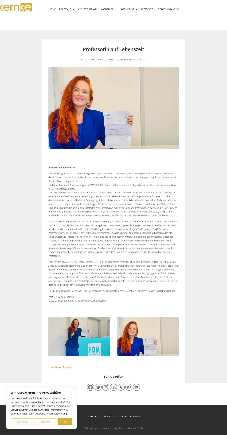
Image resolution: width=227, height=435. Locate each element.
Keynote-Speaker (88, 9)
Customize (22, 421)
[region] (41, 408)
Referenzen (148, 9)
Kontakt (135, 416)
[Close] (74, 388)
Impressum (93, 416)
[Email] (136, 387)
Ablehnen (45, 421)
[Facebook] (90, 387)
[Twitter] (98, 387)
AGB (124, 416)
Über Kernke (127, 9)
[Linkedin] (113, 387)
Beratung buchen (168, 9)
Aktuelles (107, 9)
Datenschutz (111, 416)
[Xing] (121, 387)
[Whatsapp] (128, 387)
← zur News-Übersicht (60, 367)
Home (52, 9)
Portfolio (65, 9)
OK (65, 421)
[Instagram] (105, 387)
